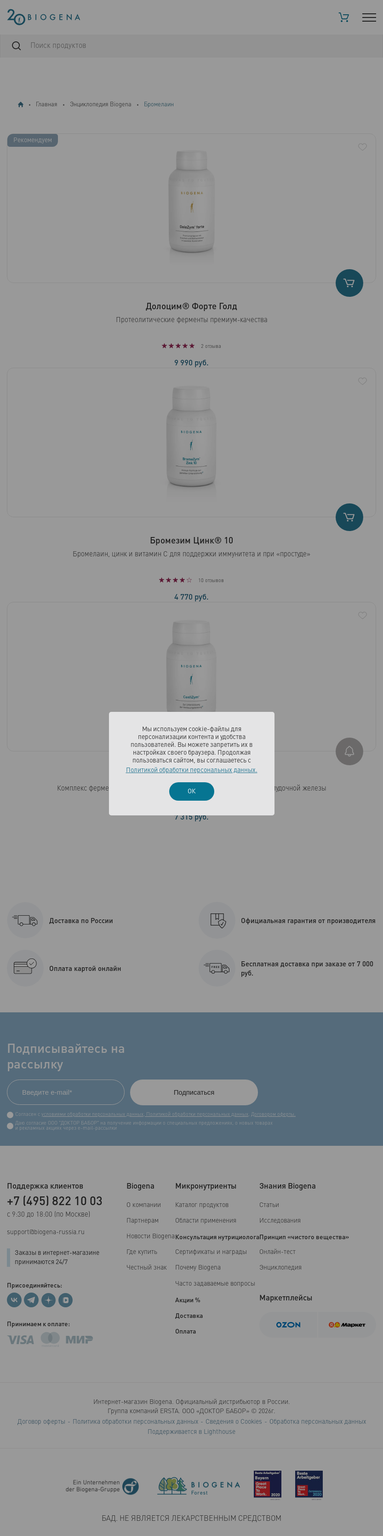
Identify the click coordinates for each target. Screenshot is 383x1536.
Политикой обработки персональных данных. (191, 770)
